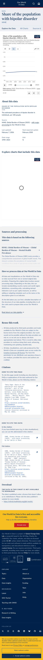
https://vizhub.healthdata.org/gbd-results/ (18, 509)
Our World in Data (21, 4)
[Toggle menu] (4, 3)
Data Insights (6, 591)
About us (25, 581)
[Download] (29, 93)
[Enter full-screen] (38, 93)
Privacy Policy (17, 645)
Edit (37, 49)
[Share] (34, 93)
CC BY (4, 93)
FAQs (26, 560)
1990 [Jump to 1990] (10, 85)
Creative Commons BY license (14, 353)
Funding (25, 591)
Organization (27, 586)
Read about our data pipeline (13, 312)
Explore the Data (9, 28)
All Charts (24, 28)
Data (3, 586)
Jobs (24, 600)
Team (24, 595)
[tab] (5, 48)
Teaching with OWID (9, 610)
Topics (4, 581)
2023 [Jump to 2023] (37, 85)
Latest (4, 601)
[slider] (15, 85)
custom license (7, 556)
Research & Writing (9, 621)
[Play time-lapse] (5, 85)
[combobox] (34, 3)
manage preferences (31, 645)
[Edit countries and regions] (37, 49)
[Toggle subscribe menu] (39, 3)
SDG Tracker (6, 606)
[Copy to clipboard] (34, 386)
